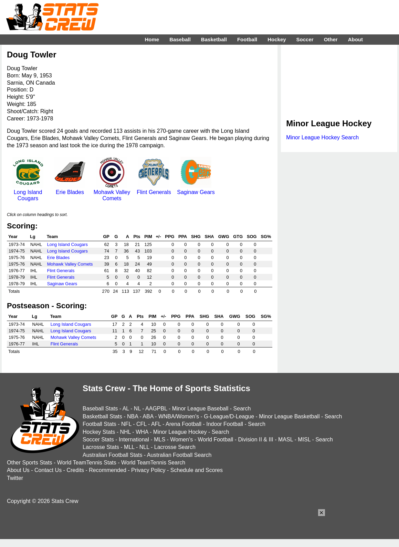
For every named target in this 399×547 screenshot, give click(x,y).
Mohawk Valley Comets (112, 192)
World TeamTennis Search (153, 462)
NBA (132, 416)
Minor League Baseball (200, 408)
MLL (129, 447)
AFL (156, 424)
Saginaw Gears (195, 189)
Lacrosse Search (175, 447)
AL (126, 408)
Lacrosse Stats (101, 447)
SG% (266, 236)
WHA (142, 432)
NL (137, 408)
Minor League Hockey (180, 432)
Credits (75, 470)
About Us (18, 470)
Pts (136, 236)
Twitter (15, 478)
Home (152, 39)
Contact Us (48, 470)
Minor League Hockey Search (322, 137)
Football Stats (99, 424)
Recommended (107, 470)
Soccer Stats (98, 439)
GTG (238, 236)
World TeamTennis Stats (86, 462)
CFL (141, 424)
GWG (223, 236)
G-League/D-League (229, 416)
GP (106, 236)
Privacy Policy (148, 470)
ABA (148, 416)
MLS (159, 439)
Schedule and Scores (196, 470)
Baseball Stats (100, 408)
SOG (251, 236)
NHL (125, 432)
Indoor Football (224, 424)
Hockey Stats (99, 432)
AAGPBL (156, 408)
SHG (196, 236)
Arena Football (183, 424)
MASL (285, 439)
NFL (126, 424)
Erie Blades (69, 189)
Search (242, 408)
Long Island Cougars (27, 192)
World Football (215, 439)
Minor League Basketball (289, 416)
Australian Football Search (179, 455)
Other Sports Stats (29, 462)
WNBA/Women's (178, 416)
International (134, 439)
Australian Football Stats (112, 455)
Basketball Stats (102, 416)
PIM (148, 236)
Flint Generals (154, 189)
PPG (169, 236)
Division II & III (255, 439)
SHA (209, 236)
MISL (304, 439)
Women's (181, 439)
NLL (144, 447)
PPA (182, 236)
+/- (158, 236)
